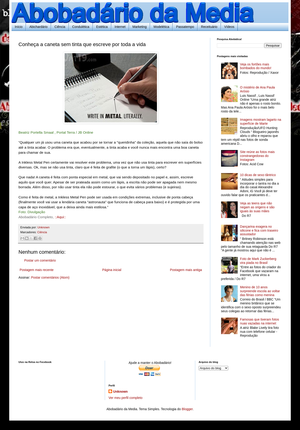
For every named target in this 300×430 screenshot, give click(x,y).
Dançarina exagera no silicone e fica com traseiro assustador (259, 230)
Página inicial (111, 270)
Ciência (59, 27)
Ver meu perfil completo (125, 398)
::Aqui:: (60, 217)
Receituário (209, 27)
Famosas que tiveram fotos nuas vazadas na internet (259, 321)
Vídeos (229, 27)
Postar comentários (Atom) (50, 277)
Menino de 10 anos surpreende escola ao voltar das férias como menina (260, 291)
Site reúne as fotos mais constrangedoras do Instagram (257, 156)
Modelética (161, 27)
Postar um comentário (40, 260)
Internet (120, 27)
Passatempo (185, 27)
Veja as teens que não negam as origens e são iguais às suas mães (257, 207)
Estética (102, 27)
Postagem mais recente (37, 270)
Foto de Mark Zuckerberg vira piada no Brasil (258, 261)
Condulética (80, 27)
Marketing (139, 27)
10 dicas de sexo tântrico (258, 175)
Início (18, 27)
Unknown (120, 391)
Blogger (187, 409)
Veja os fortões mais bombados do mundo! (255, 66)
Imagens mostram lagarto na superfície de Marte (260, 121)
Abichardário (38, 27)
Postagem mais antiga (186, 270)
